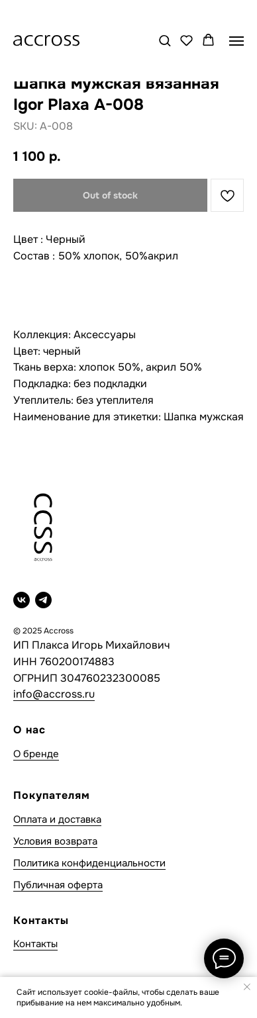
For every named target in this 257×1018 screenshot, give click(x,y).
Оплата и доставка (57, 819)
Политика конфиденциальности (89, 863)
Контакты (35, 943)
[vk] (21, 600)
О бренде (36, 754)
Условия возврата (55, 841)
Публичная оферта (58, 885)
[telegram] (43, 600)
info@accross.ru (54, 694)
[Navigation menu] (236, 41)
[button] (164, 40)
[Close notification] (247, 987)
